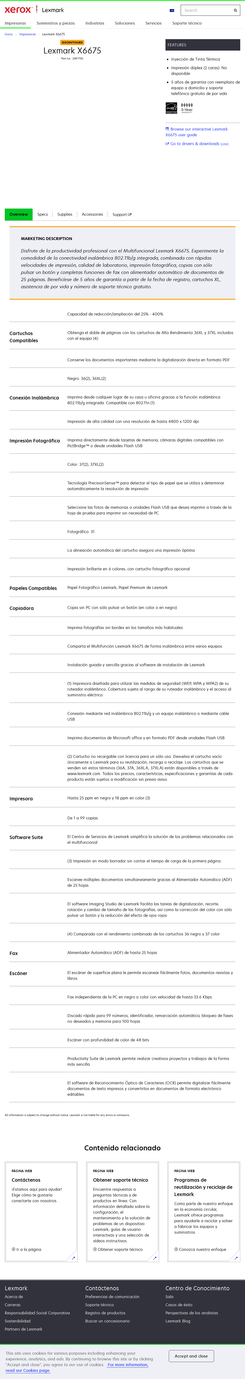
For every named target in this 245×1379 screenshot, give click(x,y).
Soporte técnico (187, 23)
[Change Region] (172, 10)
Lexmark (16, 1288)
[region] (122, 1361)
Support (122, 214)
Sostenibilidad (17, 1321)
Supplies (64, 214)
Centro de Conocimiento (197, 1288)
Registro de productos (105, 1313)
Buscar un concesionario (107, 1321)
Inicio (34, 9)
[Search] (235, 10)
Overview (19, 214)
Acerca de (14, 1296)
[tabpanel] (122, 664)
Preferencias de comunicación (112, 1296)
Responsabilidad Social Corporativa (37, 1313)
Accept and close (191, 1356)
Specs (42, 214)
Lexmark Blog (177, 1321)
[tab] (19, 214)
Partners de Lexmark (23, 1329)
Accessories (92, 214)
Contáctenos (102, 1288)
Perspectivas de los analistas (191, 1313)
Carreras (12, 1304)
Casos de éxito (178, 1304)
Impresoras (15, 23)
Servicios (153, 23)
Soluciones (125, 23)
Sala (169, 1296)
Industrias (94, 23)
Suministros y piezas (56, 23)
